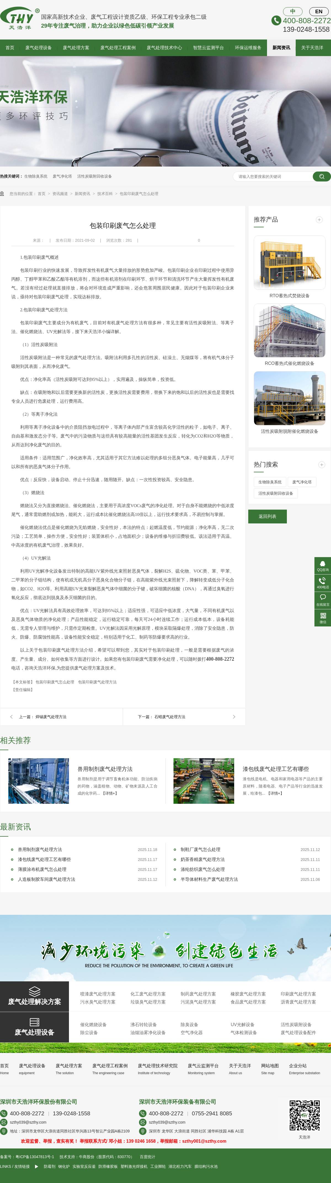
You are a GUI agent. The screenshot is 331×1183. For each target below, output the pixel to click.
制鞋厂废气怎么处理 (200, 849)
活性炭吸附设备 (296, 1024)
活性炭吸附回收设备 (94, 176)
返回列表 (267, 516)
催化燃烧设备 (93, 1024)
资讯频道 (60, 193)
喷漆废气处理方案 (98, 994)
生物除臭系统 (35, 176)
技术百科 (105, 193)
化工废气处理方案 (148, 994)
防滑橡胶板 (108, 1166)
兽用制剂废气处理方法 (105, 769)
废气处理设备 (38, 47)
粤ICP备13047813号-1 (34, 1157)
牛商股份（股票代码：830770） (106, 1157)
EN (318, 11)
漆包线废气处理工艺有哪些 (276, 769)
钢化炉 (64, 1166)
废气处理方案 (76, 47)
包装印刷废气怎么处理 (139, 193)
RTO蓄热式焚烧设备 (289, 295)
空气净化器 (192, 1032)
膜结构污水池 (206, 1166)
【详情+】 (110, 793)
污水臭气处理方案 (98, 1002)
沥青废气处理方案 (298, 1002)
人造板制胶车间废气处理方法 (46, 879)
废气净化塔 (62, 176)
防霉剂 (49, 1166)
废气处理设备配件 (298, 1032)
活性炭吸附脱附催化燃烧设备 (289, 431)
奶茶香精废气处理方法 (203, 859)
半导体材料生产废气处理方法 (209, 879)
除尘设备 (89, 1032)
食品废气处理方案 (248, 1002)
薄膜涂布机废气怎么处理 (42, 869)
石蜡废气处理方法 (169, 717)
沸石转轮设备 (143, 1024)
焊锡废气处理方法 (51, 717)
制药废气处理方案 (198, 994)
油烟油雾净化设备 (148, 1032)
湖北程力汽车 (180, 1166)
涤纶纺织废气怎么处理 (203, 869)
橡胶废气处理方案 (248, 994)
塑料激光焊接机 (134, 1166)
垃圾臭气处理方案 (148, 1002)
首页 (10, 47)
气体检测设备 (244, 1032)
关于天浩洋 (312, 47)
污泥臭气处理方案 (198, 1002)
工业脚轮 (158, 1166)
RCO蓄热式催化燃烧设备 (289, 363)
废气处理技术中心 (164, 47)
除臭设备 (189, 1024)
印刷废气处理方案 (298, 994)
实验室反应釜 (84, 1166)
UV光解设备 (242, 1024)
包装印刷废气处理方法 (97, 682)
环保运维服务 (248, 47)
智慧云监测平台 (208, 47)
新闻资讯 (281, 47)
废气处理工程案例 (118, 47)
